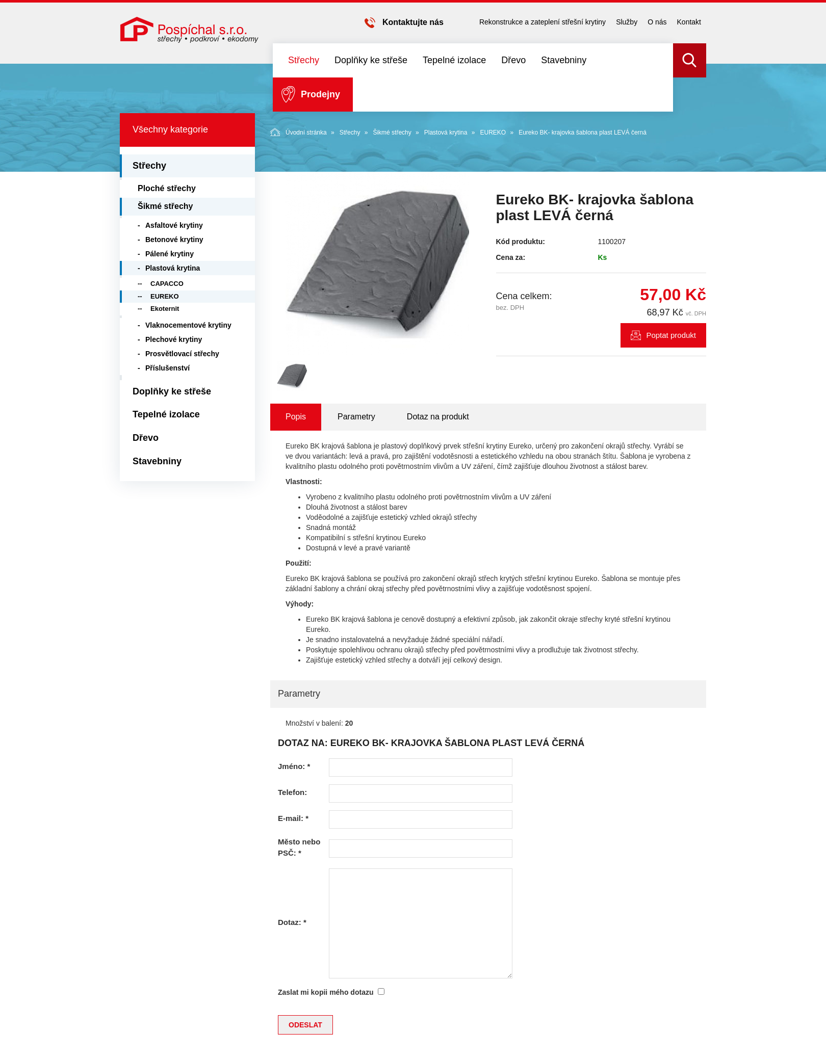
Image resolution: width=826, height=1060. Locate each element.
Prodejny (320, 94)
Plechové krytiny (173, 339)
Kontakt (689, 22)
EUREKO (493, 132)
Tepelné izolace (454, 60)
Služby (626, 22)
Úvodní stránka (298, 132)
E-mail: (293, 818)
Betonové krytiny (174, 239)
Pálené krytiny (169, 254)
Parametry (356, 416)
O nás (657, 22)
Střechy (303, 60)
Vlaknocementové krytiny (188, 325)
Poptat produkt (671, 335)
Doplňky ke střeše (370, 60)
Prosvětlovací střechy (182, 354)
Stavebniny (563, 60)
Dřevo (513, 60)
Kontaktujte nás (413, 22)
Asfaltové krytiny (174, 225)
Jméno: (294, 766)
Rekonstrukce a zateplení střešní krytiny (542, 22)
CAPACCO (167, 283)
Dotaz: (292, 922)
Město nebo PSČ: (299, 847)
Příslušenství (167, 368)
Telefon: (292, 792)
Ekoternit (164, 308)
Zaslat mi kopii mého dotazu (325, 992)
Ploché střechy (167, 188)
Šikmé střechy (392, 132)
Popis (296, 416)
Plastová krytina (446, 132)
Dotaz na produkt (438, 416)
